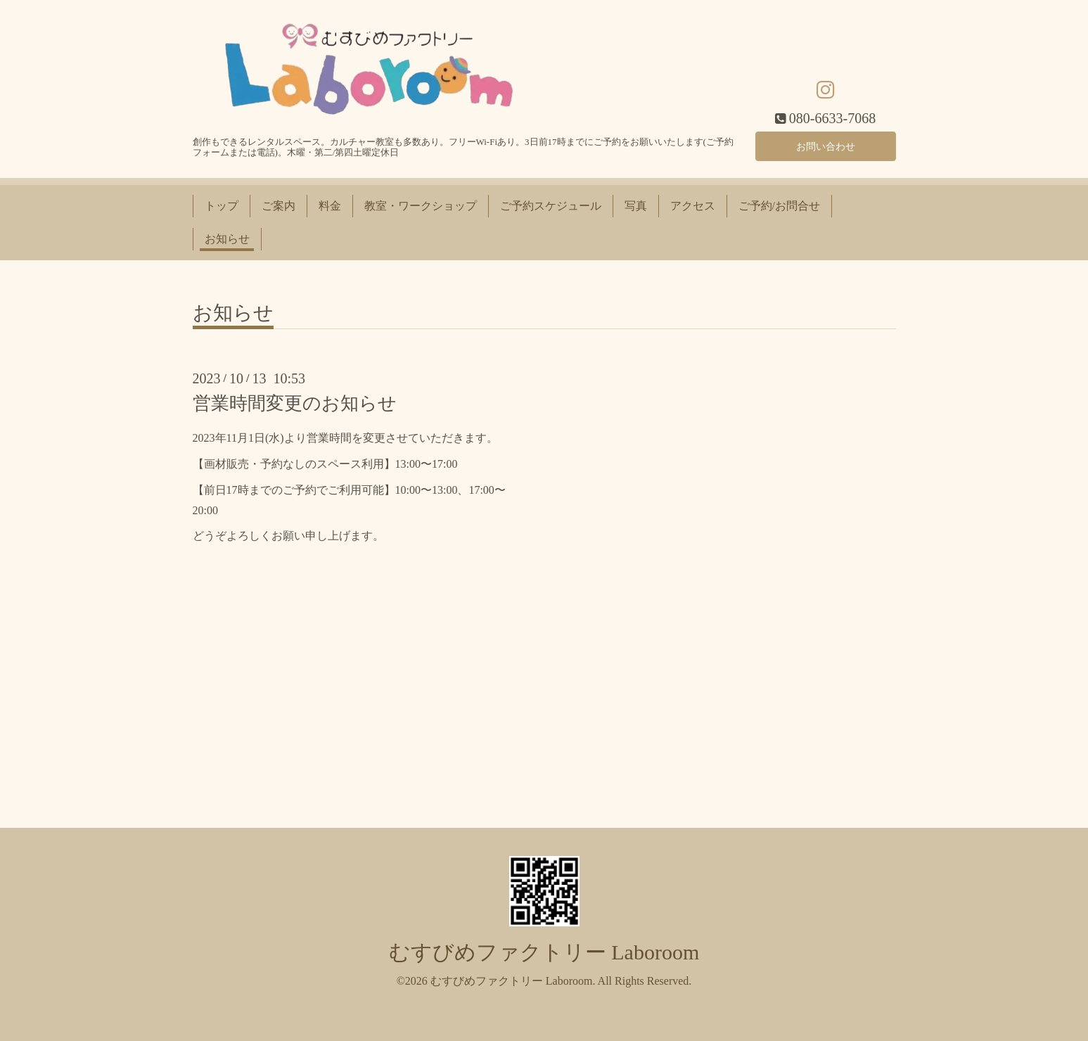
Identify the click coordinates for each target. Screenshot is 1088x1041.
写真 (636, 206)
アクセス (692, 206)
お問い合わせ (825, 144)
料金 (330, 206)
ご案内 (278, 206)
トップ (221, 206)
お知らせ (227, 239)
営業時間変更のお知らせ (295, 403)
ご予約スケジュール (550, 206)
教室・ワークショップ (420, 206)
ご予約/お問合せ (779, 206)
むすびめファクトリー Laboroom (544, 952)
